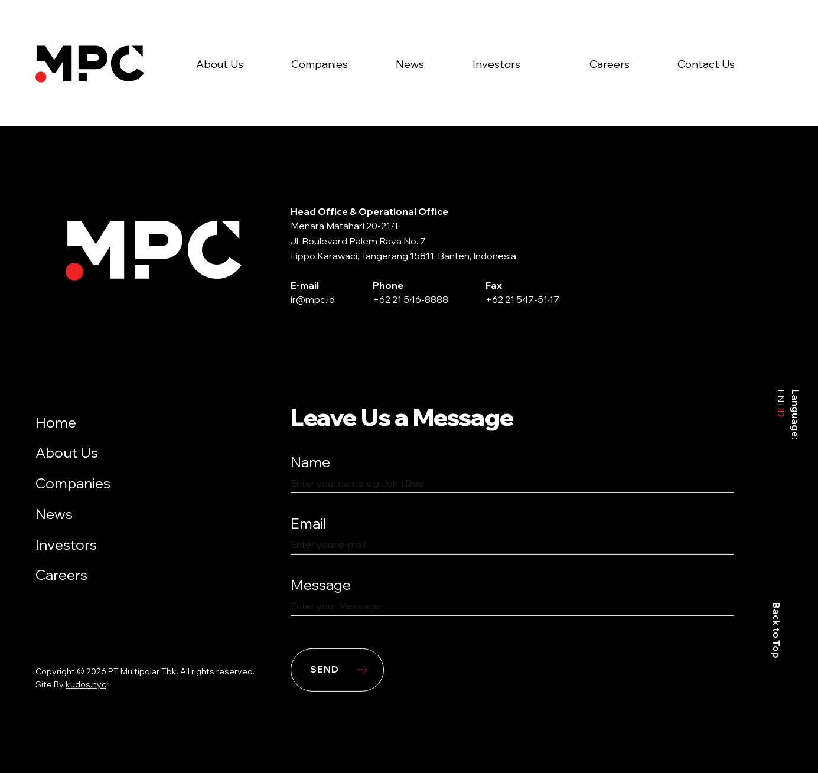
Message (321, 584)
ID (781, 411)
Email (309, 523)
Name (310, 462)
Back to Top (777, 630)
